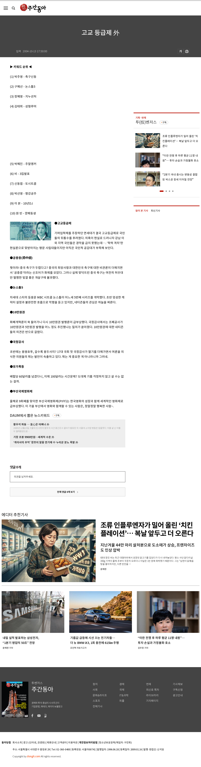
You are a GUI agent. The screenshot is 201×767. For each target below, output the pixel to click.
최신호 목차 (152, 689)
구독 (57, 415)
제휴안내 (51, 742)
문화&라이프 (100, 695)
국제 (121, 689)
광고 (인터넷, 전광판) (34, 742)
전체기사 (98, 706)
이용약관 (72, 742)
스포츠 (96, 700)
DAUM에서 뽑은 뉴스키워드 (30, 415)
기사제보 (178, 684)
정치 (95, 684)
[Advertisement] (59, 134)
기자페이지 (152, 700)
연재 (148, 684)
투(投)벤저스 (146, 122)
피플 (121, 700)
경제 (121, 684)
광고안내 (178, 695)
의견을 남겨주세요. (23, 476)
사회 (95, 689)
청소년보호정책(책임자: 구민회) (115, 742)
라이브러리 (152, 695)
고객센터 (62, 742)
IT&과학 (123, 695)
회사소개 (17, 742)
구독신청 (178, 689)
